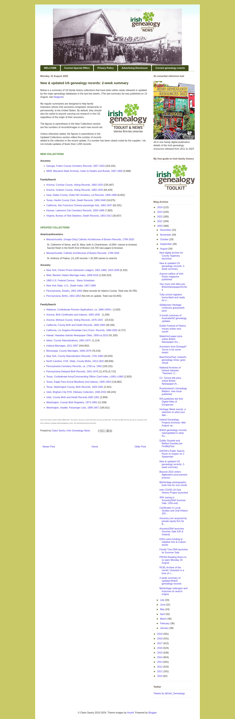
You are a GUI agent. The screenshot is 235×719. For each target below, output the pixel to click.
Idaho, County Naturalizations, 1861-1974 (68, 340)
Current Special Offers (77, 68)
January (164, 628)
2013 (160, 662)
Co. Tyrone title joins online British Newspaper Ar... (170, 381)
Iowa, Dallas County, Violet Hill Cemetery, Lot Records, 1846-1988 (81, 195)
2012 (160, 666)
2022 (160, 216)
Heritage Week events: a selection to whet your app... (172, 412)
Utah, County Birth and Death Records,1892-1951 (72, 397)
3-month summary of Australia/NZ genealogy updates (173, 318)
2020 (160, 226)
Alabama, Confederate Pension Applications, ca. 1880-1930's (78, 309)
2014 (160, 657)
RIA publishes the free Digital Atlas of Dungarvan (171, 402)
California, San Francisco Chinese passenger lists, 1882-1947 (79, 205)
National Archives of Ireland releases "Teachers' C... (170, 370)
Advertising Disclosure (135, 68)
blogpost (58, 97)
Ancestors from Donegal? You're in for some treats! (173, 349)
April (162, 614)
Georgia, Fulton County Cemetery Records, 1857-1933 (75, 166)
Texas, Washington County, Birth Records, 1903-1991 (74, 387)
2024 (160, 207)
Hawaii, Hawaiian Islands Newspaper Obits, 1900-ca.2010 (77, 335)
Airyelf (130, 712)
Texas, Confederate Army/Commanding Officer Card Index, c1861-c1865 (84, 376)
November (166, 234)
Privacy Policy (105, 68)
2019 (160, 634)
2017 (160, 643)
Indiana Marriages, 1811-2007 (62, 345)
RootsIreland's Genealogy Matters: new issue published (173, 391)
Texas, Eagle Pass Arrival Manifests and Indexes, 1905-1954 (78, 382)
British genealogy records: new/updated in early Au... (173, 433)
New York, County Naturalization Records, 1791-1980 (74, 356)
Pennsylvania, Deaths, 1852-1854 (64, 291)
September (166, 244)
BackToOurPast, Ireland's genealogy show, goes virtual (172, 360)
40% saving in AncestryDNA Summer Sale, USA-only (172, 500)
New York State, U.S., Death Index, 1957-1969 (71, 285)
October (164, 239)
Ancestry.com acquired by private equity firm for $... (173, 521)
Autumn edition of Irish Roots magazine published (171, 276)
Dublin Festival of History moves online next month (172, 328)
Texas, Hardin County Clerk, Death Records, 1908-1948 (76, 200)
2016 (160, 648)
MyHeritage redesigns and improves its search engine (173, 591)
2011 (160, 671)
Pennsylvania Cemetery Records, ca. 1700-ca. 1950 (74, 366)
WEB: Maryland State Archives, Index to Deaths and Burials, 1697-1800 (84, 171)
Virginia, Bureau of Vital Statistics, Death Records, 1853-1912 (79, 215)
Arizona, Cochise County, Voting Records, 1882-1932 (74, 185)
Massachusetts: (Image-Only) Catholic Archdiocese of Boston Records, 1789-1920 (90, 239)
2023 (160, 212)
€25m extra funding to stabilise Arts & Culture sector (172, 542)
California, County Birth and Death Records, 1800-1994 (75, 325)
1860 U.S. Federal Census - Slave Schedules (70, 280)
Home (95, 446)
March (163, 618)
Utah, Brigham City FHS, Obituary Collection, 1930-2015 (76, 392)
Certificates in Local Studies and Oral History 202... (173, 511)
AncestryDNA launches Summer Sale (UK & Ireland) (171, 531)
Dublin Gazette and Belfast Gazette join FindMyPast (171, 443)
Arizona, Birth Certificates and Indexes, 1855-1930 (73, 314)
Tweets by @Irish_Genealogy (169, 693)
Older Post (140, 446)
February (165, 623)
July (162, 600)
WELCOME (50, 68)
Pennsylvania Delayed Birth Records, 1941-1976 (72, 371)
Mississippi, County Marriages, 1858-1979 (68, 351)
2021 (160, 221)
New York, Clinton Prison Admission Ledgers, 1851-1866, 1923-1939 (82, 270)
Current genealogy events (170, 68)
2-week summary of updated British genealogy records (170, 581)
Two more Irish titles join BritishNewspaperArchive (173, 287)
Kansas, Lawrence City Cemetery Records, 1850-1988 (75, 210)
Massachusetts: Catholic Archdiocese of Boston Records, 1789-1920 (82, 253)
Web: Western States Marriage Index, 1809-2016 (72, 275)
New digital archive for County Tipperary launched (171, 255)
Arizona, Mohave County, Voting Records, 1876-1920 (74, 320)
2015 (160, 652)
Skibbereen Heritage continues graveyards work (171, 308)
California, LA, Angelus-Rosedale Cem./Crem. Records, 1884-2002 (82, 330)
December (166, 230)
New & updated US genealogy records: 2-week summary (172, 266)
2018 (160, 638)
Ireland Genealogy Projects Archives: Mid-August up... (172, 422)
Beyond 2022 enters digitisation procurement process (173, 475)
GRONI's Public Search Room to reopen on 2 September (171, 454)
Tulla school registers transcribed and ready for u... (172, 297)
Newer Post (49, 446)
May (162, 609)
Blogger (152, 712)
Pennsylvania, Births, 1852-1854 (63, 296)
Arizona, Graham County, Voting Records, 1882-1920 (74, 190)
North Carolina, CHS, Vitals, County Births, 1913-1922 (75, 361)
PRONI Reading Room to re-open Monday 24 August (172, 560)
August (164, 248)
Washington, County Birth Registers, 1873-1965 (71, 402)
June (163, 604)
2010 (160, 676)
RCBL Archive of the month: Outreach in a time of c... (171, 570)
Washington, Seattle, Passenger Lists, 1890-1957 (72, 407)
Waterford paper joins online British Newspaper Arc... (170, 339)
